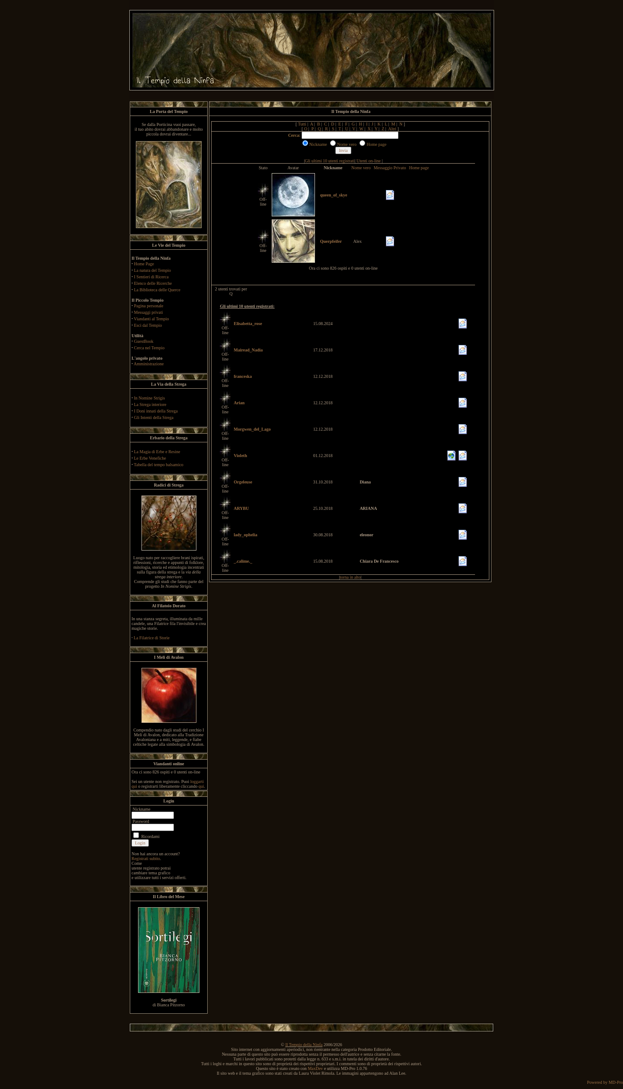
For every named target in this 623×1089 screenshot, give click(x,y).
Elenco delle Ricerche (153, 283)
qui (201, 786)
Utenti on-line (368, 160)
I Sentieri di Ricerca (151, 276)
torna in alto (350, 577)
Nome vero (361, 167)
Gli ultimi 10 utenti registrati (330, 160)
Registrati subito (146, 858)
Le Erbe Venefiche (150, 458)
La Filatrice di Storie (152, 637)
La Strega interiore (150, 404)
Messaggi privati (148, 312)
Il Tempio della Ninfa (303, 1044)
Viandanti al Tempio (151, 318)
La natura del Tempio (152, 270)
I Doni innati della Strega (156, 411)
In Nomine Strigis (149, 398)
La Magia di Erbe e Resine (157, 451)
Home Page (144, 263)
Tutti (302, 124)
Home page (419, 167)
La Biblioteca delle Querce (157, 289)
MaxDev (315, 1068)
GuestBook (144, 341)
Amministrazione (149, 363)
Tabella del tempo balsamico (158, 464)
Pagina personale (149, 305)
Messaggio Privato (390, 167)
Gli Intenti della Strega (153, 417)
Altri (392, 128)
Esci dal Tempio (148, 325)
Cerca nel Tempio (149, 347)
